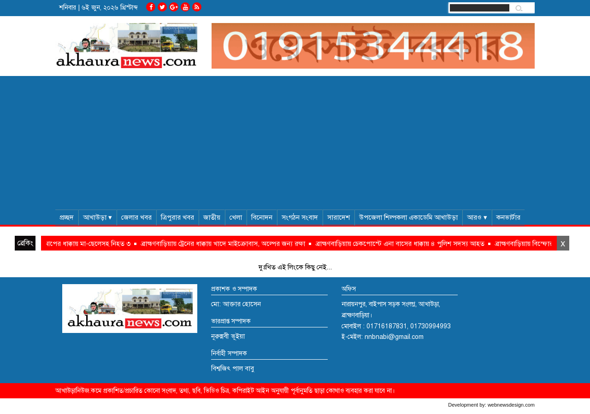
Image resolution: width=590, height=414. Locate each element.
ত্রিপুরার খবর (177, 217)
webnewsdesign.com (511, 405)
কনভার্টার (508, 217)
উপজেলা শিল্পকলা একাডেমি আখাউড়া (408, 217)
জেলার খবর (136, 217)
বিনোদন (261, 217)
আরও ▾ (477, 217)
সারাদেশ (338, 217)
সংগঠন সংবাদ (300, 217)
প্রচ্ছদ (66, 217)
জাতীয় (211, 217)
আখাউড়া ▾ (97, 217)
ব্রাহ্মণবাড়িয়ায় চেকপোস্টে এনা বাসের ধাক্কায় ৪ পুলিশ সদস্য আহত (404, 243)
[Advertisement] (295, 140)
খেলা (236, 217)
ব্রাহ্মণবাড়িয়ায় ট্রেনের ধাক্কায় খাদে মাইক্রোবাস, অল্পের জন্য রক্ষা (227, 243)
